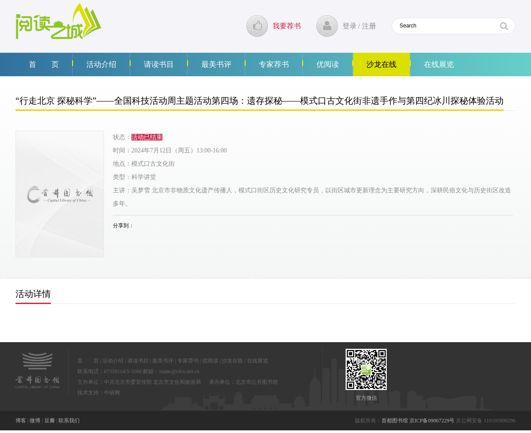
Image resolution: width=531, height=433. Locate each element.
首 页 (44, 64)
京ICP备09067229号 (432, 420)
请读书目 (159, 64)
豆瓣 (49, 420)
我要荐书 (287, 26)
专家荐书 (274, 64)
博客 (20, 420)
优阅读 (327, 64)
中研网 (112, 393)
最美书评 (216, 64)
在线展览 (439, 64)
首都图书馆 (394, 420)
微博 (35, 420)
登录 (349, 26)
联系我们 (69, 420)
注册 (369, 26)
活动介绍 (101, 64)
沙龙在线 (381, 64)
